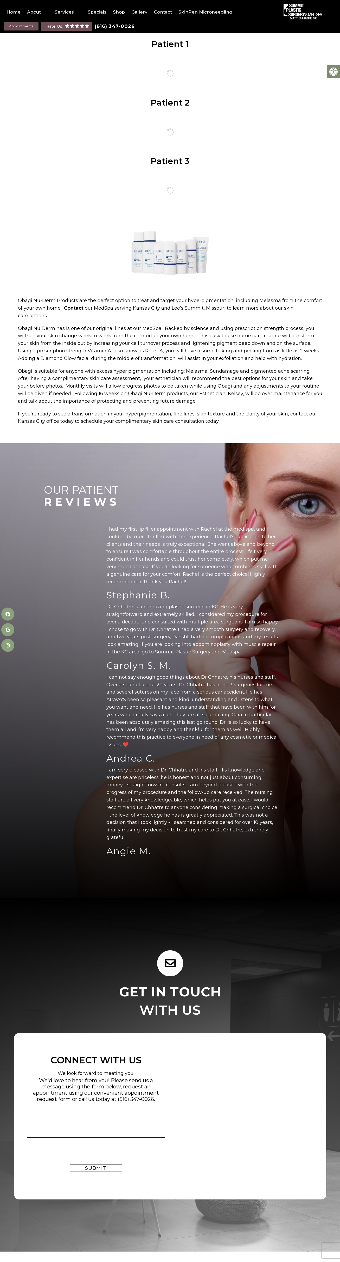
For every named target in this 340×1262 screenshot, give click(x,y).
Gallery (139, 12)
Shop (119, 12)
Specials (97, 12)
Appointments (21, 26)
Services (64, 12)
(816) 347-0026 (115, 26)
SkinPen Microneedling (205, 12)
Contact (163, 12)
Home (14, 12)
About (34, 12)
